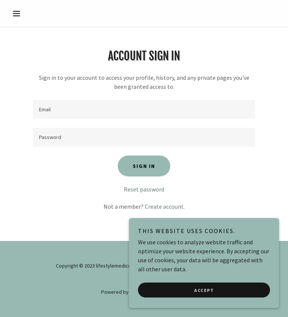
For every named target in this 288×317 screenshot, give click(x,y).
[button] (29, 13)
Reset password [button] (144, 189)
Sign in (144, 166)
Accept (204, 290)
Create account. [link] (165, 206)
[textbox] (144, 109)
